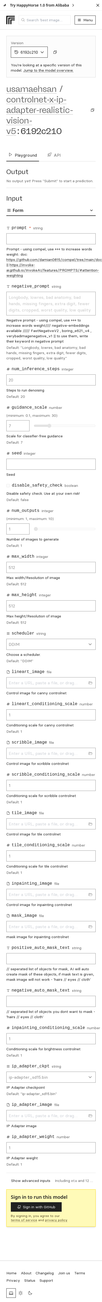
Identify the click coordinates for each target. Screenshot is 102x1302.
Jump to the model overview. (48, 70)
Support (46, 1280)
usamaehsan (31, 89)
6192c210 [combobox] (29, 52)
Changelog (45, 1273)
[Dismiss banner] (98, 5)
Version (17, 43)
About (26, 1273)
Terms (79, 1273)
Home (11, 1273)
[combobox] (44, 20)
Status (29, 1280)
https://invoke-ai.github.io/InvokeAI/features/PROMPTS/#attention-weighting (52, 270)
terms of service (24, 1220)
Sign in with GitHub (36, 1207)
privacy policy (56, 1220)
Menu (85, 20)
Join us (64, 1273)
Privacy (13, 1280)
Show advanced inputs (30, 1180)
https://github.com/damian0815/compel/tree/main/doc (54, 259)
